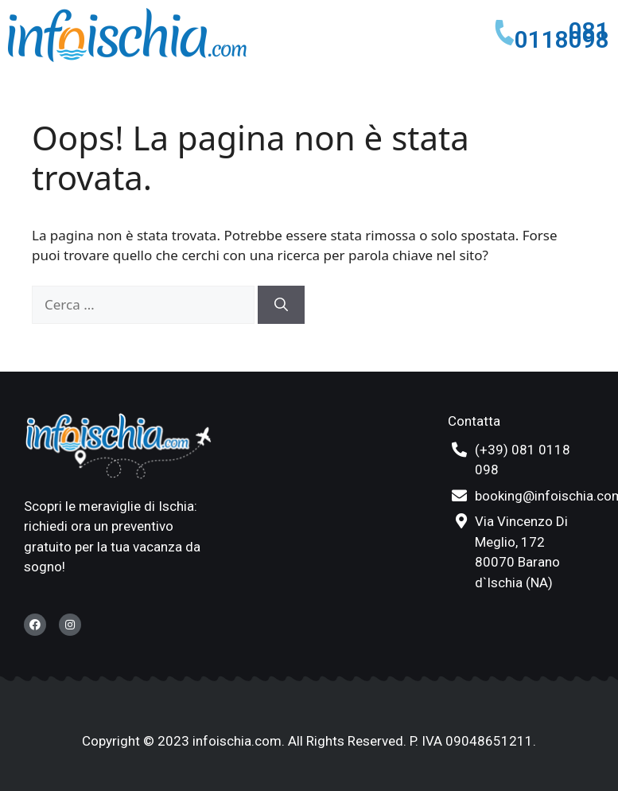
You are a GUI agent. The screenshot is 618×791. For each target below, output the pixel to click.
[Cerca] (281, 305)
